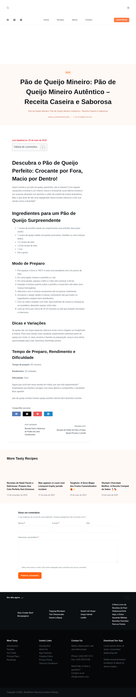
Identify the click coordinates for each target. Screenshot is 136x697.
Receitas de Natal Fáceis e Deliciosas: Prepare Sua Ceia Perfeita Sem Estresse (20, 486)
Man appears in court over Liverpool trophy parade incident (51, 486)
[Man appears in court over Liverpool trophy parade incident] (52, 471)
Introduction (12, 646)
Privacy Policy (45, 660)
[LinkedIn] (48, 414)
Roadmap (11, 660)
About (74, 20)
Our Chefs (11, 653)
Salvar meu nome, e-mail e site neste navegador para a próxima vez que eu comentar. (54, 567)
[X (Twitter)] (14, 20)
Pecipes (10, 649)
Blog (68, 72)
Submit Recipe (121, 20)
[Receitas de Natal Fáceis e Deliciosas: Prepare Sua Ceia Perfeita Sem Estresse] (20, 471)
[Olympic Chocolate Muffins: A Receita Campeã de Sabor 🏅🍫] (115, 471)
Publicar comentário (30, 575)
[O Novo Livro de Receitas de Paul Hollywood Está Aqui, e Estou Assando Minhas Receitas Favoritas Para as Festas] (106, 614)
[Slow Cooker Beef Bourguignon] (11, 614)
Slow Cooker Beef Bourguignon (25, 614)
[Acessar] (128, 8)
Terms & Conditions (48, 663)
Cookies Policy (46, 656)
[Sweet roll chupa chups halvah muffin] (74, 614)
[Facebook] (8, 20)
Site (88, 523)
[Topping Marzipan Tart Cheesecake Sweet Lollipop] (42, 614)
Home (46, 20)
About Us (43, 649)
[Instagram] (21, 20)
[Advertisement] (68, 44)
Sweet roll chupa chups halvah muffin (88, 614)
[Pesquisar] (8, 8)
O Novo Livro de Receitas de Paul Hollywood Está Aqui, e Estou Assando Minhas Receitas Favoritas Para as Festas (120, 614)
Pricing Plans (13, 656)
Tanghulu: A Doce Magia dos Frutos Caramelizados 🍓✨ (83, 486)
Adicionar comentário (28, 537)
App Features (45, 653)
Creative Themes (50, 692)
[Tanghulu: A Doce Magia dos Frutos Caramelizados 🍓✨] (84, 471)
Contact (88, 20)
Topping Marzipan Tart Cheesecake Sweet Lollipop (57, 614)
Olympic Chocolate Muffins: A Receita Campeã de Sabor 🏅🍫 (115, 486)
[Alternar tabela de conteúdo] (41, 147)
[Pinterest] (37, 414)
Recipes (60, 20)
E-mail (55, 523)
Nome (21, 523)
